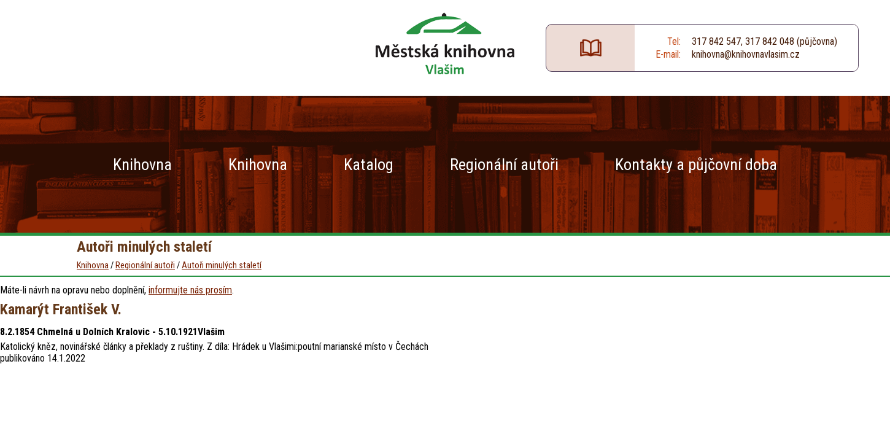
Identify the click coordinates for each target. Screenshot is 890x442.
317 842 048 (769, 41)
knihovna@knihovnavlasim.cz (746, 54)
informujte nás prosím (190, 290)
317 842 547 (716, 41)
